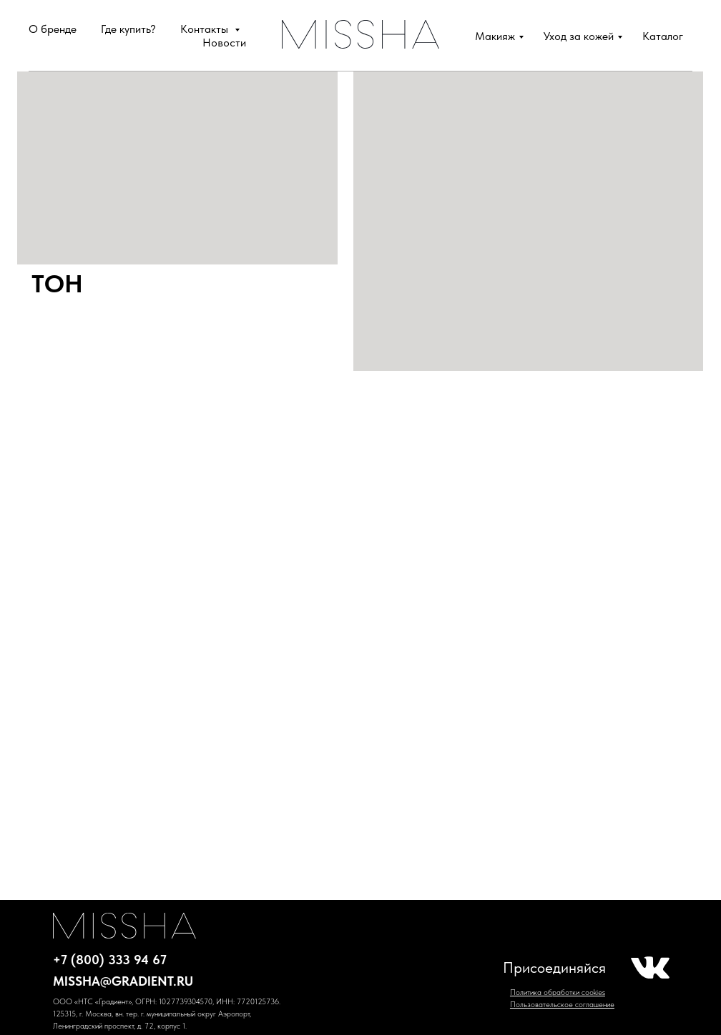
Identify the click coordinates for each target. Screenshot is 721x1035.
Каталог (662, 36)
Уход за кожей (579, 36)
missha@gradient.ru (123, 981)
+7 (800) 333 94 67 (110, 959)
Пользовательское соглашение (562, 1004)
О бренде (53, 29)
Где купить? (128, 29)
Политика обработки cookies (557, 992)
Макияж (495, 36)
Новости (224, 42)
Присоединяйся (554, 967)
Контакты (205, 29)
